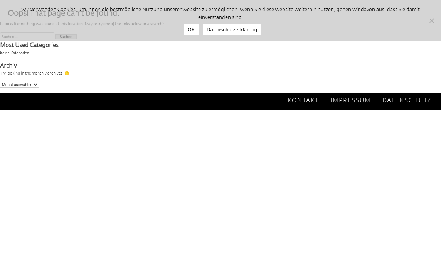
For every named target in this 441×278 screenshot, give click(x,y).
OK (191, 29)
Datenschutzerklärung (232, 29)
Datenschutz (406, 100)
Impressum (350, 100)
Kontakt (303, 100)
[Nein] (431, 20)
